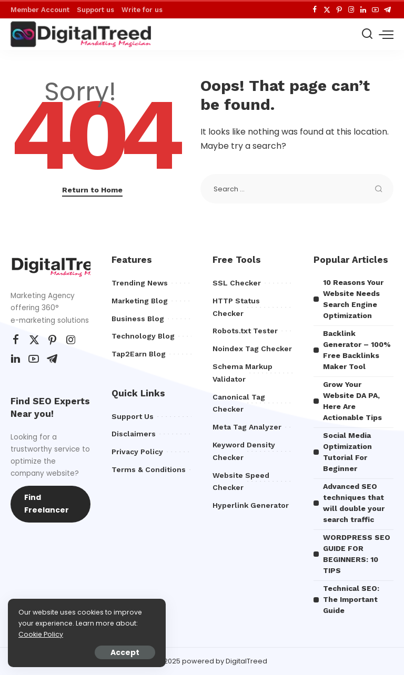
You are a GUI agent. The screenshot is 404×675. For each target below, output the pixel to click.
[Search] (367, 34)
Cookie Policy (40, 634)
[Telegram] (387, 10)
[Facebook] (315, 10)
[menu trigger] (386, 34)
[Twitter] (327, 10)
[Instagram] (351, 10)
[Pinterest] (339, 10)
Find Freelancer (46, 503)
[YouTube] (375, 10)
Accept (124, 652)
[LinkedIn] (363, 10)
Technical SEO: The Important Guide (351, 599)
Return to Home (92, 190)
